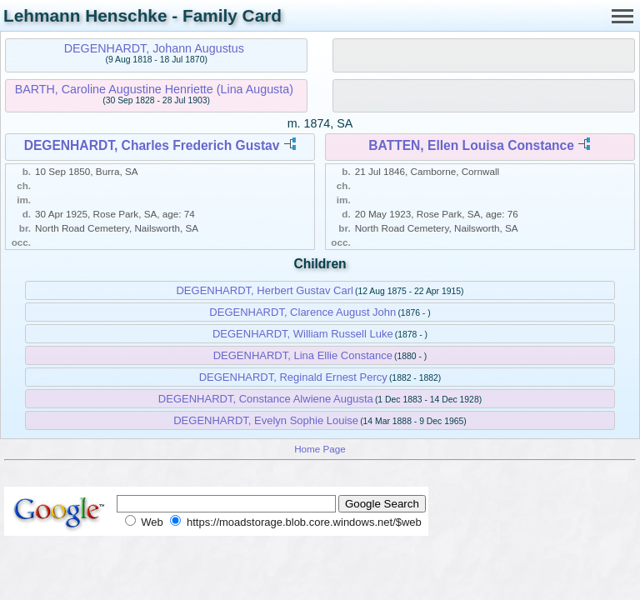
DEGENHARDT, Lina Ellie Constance (302, 355)
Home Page (320, 448)
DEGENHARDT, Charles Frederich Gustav (152, 145)
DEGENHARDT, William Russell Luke (302, 334)
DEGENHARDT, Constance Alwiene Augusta (265, 398)
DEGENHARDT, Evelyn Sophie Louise (265, 420)
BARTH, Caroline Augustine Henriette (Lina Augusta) (154, 89)
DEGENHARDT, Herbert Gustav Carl (264, 290)
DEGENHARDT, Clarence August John (302, 312)
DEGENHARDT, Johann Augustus (154, 48)
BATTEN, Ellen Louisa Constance (471, 145)
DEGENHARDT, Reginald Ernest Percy (293, 377)
